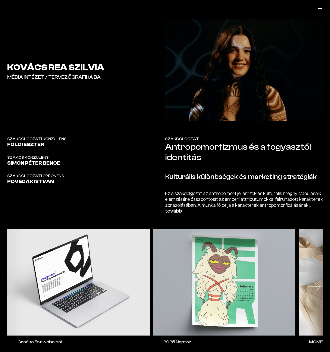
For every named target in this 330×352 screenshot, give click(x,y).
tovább (173, 211)
